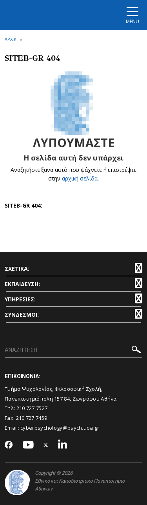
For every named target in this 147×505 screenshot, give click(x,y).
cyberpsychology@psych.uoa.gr (59, 427)
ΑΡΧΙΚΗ (12, 39)
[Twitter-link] (46, 445)
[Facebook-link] (9, 445)
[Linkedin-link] (62, 445)
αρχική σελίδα (80, 178)
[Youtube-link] (28, 445)
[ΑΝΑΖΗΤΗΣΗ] (73, 350)
